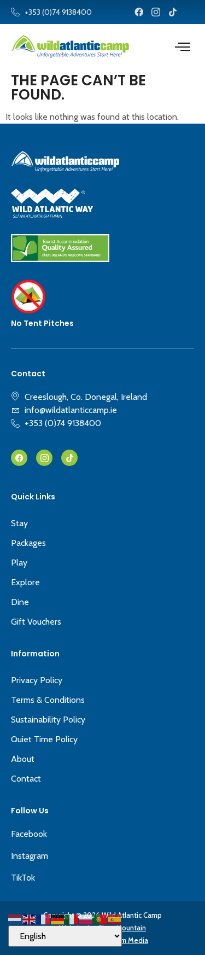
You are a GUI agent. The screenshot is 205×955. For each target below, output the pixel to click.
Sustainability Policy (48, 719)
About (22, 759)
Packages (28, 543)
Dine (20, 602)
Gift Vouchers (36, 621)
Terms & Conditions (48, 700)
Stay (19, 523)
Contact (26, 778)
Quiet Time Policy (44, 739)
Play (19, 562)
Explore (25, 582)
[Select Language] (65, 936)
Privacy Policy (36, 680)
